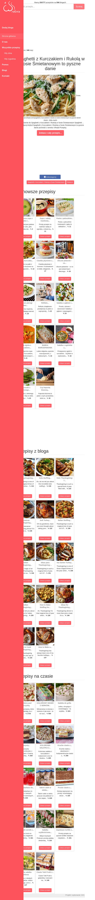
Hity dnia (7, 53)
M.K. (92, 895)
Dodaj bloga (7, 28)
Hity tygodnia (9, 59)
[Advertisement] (59, 29)
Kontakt (5, 76)
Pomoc (5, 65)
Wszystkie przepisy (11, 47)
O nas (4, 42)
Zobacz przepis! (34, 236)
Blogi (4, 70)
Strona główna (9, 36)
